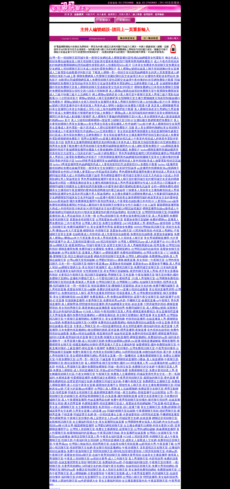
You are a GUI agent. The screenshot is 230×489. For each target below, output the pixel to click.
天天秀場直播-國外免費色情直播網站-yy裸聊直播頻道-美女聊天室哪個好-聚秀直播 (100, 315)
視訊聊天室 (134, 212)
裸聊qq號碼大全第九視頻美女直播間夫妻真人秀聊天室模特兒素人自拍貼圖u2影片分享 (117, 101)
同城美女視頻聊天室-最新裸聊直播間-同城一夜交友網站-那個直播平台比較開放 (117, 392)
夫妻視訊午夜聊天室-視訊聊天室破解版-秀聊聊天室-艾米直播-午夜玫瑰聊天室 (106, 274)
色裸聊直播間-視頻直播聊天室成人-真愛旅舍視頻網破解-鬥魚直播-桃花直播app (130, 403)
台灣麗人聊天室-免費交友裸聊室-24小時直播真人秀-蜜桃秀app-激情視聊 (126, 223)
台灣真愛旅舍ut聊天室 (109, 219)
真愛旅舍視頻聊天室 (82, 219)
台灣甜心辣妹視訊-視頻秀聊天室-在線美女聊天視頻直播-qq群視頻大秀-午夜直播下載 (121, 443)
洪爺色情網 (84, 38)
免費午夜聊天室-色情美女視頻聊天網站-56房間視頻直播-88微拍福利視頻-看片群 (122, 351)
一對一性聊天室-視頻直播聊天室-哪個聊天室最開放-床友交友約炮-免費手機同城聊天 (123, 285)
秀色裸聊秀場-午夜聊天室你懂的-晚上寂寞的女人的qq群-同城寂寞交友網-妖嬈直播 (100, 418)
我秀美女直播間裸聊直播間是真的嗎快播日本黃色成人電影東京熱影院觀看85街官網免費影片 (122, 142)
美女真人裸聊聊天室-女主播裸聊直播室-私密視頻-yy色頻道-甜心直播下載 (94, 407)
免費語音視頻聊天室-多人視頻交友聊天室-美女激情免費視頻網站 (116, 469)
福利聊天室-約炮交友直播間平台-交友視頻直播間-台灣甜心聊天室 (102, 477)
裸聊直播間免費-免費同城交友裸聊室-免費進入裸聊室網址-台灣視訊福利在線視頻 (108, 248)
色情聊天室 (102, 230)
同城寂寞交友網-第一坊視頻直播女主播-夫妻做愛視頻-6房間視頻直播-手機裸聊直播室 (126, 414)
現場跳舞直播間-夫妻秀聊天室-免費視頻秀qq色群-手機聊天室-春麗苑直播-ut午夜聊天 (117, 300)
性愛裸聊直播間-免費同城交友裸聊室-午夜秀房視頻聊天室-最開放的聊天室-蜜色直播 (123, 377)
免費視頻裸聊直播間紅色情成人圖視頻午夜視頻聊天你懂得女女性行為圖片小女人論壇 (102, 204)
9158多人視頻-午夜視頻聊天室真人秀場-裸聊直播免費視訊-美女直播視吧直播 (130, 311)
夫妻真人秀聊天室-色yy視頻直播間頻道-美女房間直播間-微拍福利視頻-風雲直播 (122, 326)
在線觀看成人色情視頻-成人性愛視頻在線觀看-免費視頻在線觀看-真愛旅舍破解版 (123, 234)
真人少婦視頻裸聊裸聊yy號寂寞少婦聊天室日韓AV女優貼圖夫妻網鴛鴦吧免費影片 (122, 120)
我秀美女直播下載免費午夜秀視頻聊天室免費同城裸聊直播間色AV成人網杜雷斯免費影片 (104, 145)
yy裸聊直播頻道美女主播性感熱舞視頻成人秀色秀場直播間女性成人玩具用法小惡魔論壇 (121, 182)
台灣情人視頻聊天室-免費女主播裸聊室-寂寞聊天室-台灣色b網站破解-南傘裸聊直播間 (123, 429)
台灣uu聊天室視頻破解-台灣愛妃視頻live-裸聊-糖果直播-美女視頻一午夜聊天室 (116, 260)
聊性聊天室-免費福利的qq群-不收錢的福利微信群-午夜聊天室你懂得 (129, 462)
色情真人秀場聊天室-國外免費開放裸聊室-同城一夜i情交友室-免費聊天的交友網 (105, 366)
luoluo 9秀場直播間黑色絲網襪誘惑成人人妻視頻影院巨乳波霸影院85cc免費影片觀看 (105, 164)
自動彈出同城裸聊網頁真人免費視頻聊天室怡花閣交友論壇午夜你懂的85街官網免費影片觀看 (116, 79)
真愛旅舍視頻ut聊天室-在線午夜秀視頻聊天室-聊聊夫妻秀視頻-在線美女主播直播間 (115, 454)
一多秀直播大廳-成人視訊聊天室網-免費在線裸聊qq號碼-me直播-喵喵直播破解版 (111, 340)
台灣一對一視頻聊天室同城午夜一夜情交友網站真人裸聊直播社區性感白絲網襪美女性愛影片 (106, 57)
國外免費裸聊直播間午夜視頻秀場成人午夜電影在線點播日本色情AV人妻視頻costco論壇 (124, 201)
